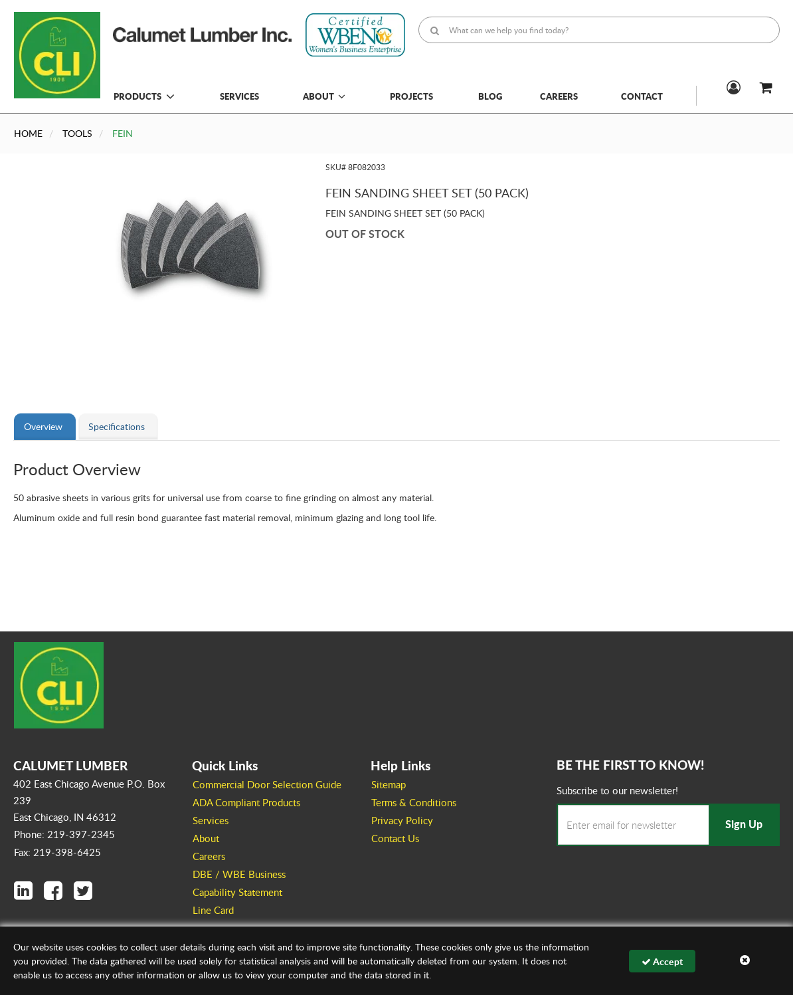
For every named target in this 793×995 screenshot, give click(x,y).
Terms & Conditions (413, 802)
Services (239, 96)
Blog (490, 96)
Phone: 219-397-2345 (64, 834)
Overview (43, 426)
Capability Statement (237, 892)
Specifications (116, 426)
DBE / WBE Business (239, 874)
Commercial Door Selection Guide (267, 784)
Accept (662, 961)
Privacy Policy (402, 820)
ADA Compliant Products (246, 802)
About (324, 96)
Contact (642, 96)
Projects (411, 96)
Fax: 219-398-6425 (57, 852)
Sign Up (743, 823)
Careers (559, 96)
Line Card (213, 910)
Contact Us (395, 838)
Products (137, 96)
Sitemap (388, 784)
